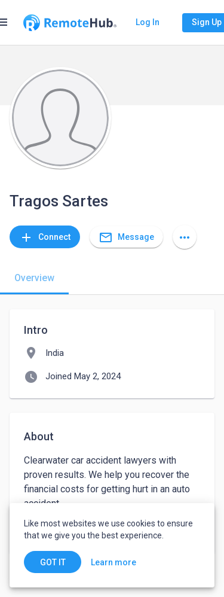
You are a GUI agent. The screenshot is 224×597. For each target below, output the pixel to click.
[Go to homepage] (69, 22)
